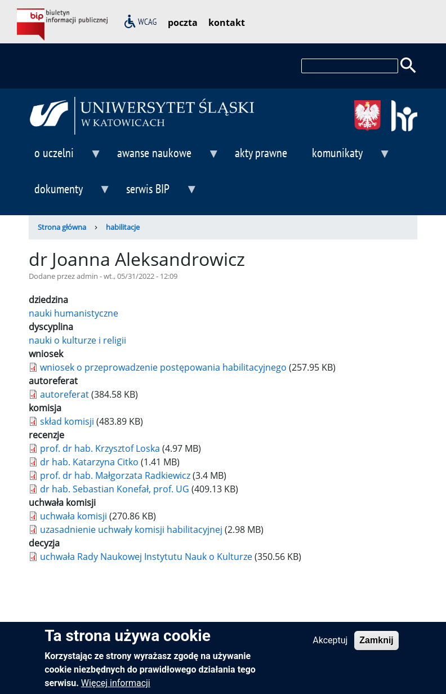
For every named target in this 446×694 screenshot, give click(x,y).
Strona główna (62, 227)
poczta (183, 22)
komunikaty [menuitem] (348, 157)
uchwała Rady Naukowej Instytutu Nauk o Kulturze (146, 556)
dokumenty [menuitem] (70, 193)
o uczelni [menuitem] (65, 157)
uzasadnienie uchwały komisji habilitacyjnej (131, 529)
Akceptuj (330, 645)
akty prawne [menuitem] (261, 152)
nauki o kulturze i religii (77, 340)
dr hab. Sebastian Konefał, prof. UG (114, 489)
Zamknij (376, 645)
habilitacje (123, 227)
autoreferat (64, 394)
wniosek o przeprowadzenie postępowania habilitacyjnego (163, 367)
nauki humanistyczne (73, 313)
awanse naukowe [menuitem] (166, 157)
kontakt (226, 22)
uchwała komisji (73, 516)
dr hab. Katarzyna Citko (89, 462)
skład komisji (67, 421)
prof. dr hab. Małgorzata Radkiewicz (115, 475)
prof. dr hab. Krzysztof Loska (100, 448)
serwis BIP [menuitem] (159, 193)
